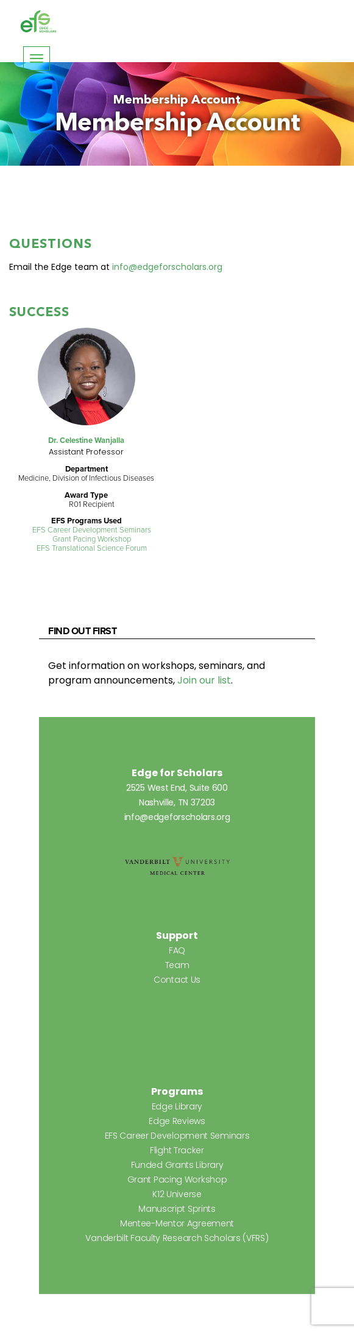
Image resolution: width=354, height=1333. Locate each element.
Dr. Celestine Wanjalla (86, 440)
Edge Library (177, 1106)
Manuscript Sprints (177, 1209)
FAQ (177, 950)
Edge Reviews (177, 1121)
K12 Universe (176, 1194)
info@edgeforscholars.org (167, 267)
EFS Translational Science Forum (92, 548)
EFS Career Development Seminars (91, 530)
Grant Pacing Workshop (91, 539)
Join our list (204, 680)
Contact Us (177, 980)
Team (177, 965)
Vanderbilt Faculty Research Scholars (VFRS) (176, 1238)
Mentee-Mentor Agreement (177, 1223)
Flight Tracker (177, 1150)
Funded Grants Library (177, 1165)
